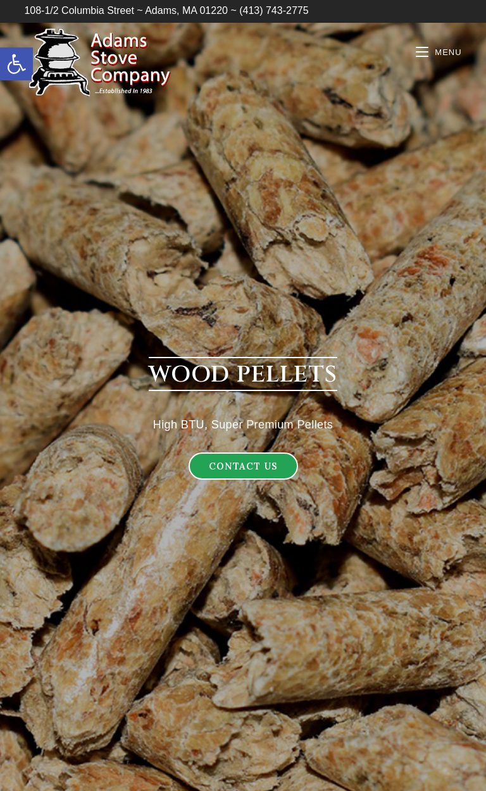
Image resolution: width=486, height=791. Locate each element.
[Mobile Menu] (439, 52)
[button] (243, 466)
